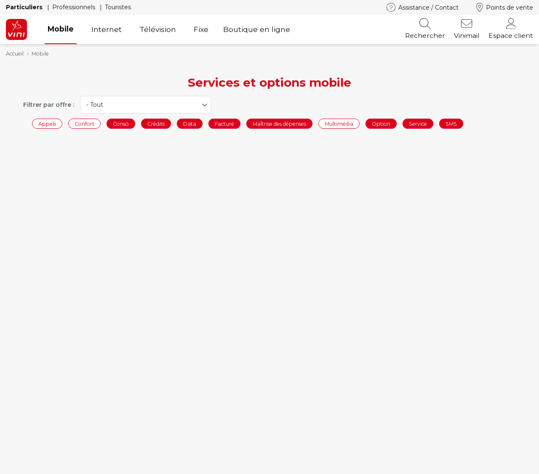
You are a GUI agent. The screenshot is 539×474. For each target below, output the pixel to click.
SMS (451, 123)
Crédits (156, 123)
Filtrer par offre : (48, 105)
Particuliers (25, 7)
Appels (47, 123)
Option (381, 123)
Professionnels (74, 7)
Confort (84, 123)
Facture (224, 123)
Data (189, 123)
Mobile (61, 28)
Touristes (118, 7)
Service (418, 123)
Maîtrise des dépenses (279, 123)
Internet (106, 29)
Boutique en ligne (256, 29)
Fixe (201, 29)
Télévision (157, 29)
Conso (121, 123)
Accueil (15, 53)
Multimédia (339, 123)
